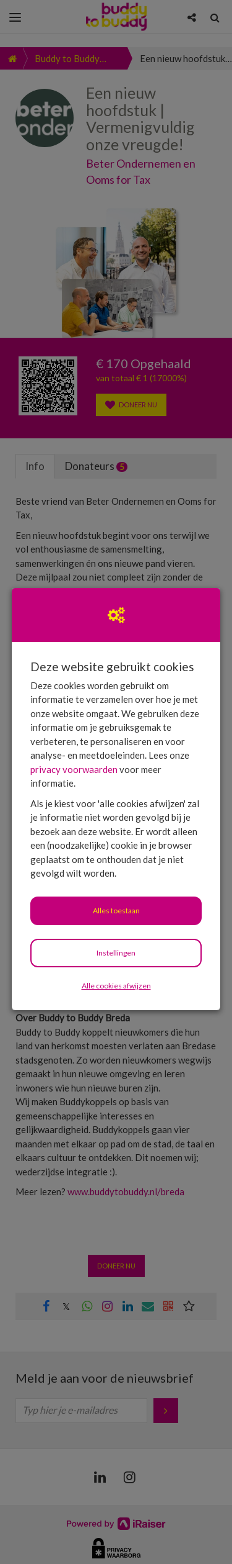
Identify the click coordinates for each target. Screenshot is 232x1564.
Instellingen (116, 952)
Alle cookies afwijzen (116, 985)
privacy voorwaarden (74, 769)
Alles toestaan (116, 910)
